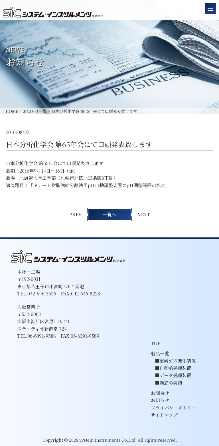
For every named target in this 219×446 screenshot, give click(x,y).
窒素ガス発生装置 (177, 360)
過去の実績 (170, 382)
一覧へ (109, 214)
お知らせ (160, 400)
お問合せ (160, 393)
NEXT (143, 214)
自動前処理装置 (175, 368)
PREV (75, 214)
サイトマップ (164, 414)
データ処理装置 (175, 375)
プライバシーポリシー (173, 407)
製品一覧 (160, 353)
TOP (156, 343)
